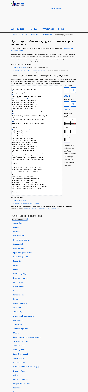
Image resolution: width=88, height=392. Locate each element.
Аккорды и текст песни (19, 67)
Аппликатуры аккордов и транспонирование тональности (30, 70)
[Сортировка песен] (20, 219)
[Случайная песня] (56, 8)
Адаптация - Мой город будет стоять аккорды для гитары (40, 208)
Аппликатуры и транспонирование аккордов (26, 203)
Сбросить (67, 95)
